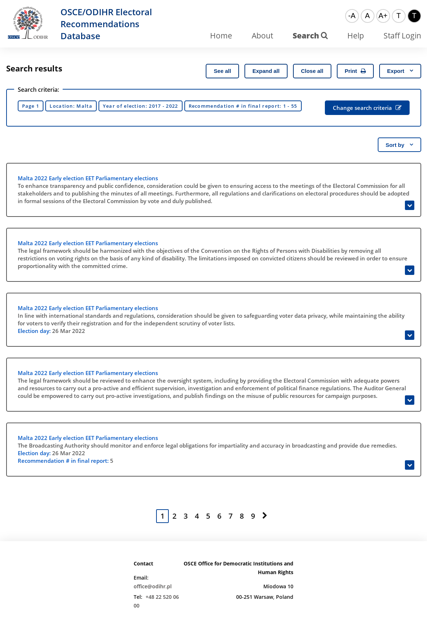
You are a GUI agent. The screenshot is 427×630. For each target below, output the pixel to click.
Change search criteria (367, 107)
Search (310, 35)
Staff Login (402, 35)
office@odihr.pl (153, 586)
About (262, 35)
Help (355, 35)
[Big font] (383, 16)
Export (400, 71)
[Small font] (352, 16)
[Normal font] (367, 16)
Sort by (399, 145)
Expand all (266, 71)
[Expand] (409, 205)
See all (222, 71)
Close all (312, 71)
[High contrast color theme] (414, 16)
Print (355, 71)
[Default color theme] (399, 16)
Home (221, 35)
